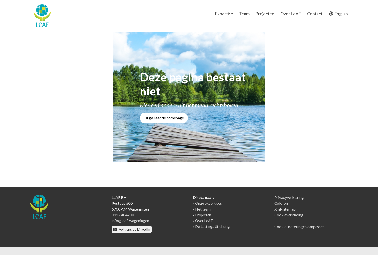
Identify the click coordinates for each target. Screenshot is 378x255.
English (338, 13)
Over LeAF (290, 13)
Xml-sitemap (285, 211)
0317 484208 (123, 217)
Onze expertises (208, 205)
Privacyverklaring (289, 199)
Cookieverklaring (288, 217)
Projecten (265, 13)
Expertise (224, 13)
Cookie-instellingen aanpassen (299, 229)
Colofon (281, 205)
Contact (315, 13)
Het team (203, 211)
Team (244, 13)
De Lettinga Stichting (212, 228)
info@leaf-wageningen (130, 223)
